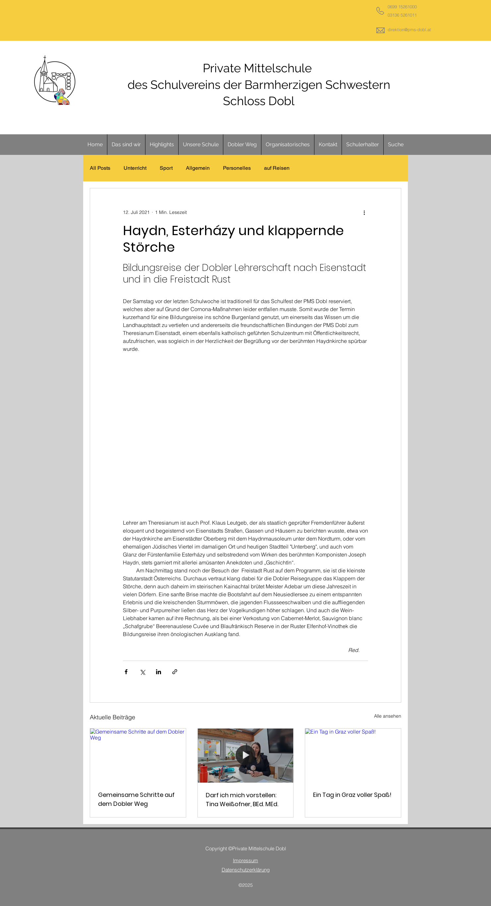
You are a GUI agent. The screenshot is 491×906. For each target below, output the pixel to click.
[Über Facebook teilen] (126, 672)
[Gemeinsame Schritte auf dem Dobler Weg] (138, 755)
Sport (166, 168)
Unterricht (135, 168)
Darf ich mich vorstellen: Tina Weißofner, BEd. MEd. (242, 799)
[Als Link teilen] (175, 672)
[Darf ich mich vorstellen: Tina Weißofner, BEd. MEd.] (246, 755)
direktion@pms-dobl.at (409, 29)
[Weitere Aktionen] (364, 212)
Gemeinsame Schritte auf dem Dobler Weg (136, 799)
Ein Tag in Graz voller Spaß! (352, 795)
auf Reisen (277, 168)
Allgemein (198, 168)
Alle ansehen (387, 716)
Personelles (237, 168)
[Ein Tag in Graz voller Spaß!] (353, 755)
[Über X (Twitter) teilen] (142, 672)
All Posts (100, 168)
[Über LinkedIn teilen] (158, 672)
